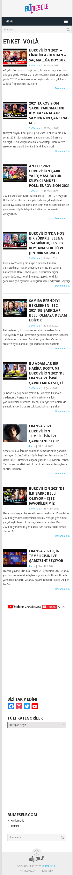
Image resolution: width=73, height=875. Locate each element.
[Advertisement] (36, 654)
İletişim (15, 825)
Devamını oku (62, 88)
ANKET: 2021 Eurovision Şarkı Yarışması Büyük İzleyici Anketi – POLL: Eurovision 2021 (49, 176)
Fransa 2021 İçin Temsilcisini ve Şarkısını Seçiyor (46, 556)
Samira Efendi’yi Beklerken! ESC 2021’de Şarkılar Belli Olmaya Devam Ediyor (48, 310)
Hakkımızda (17, 820)
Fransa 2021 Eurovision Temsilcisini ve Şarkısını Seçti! (44, 433)
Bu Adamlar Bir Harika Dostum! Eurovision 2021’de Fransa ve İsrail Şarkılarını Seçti (46, 373)
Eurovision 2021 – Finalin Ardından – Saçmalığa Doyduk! (48, 55)
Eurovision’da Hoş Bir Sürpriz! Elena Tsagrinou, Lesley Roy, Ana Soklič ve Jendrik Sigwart (46, 243)
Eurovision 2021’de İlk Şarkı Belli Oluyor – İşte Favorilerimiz (46, 495)
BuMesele (34, 65)
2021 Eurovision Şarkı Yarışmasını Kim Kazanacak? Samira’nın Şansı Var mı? (49, 113)
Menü (9, 21)
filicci (32, 446)
